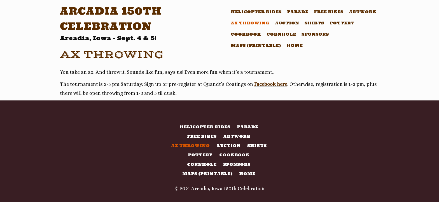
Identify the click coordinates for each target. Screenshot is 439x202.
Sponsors (315, 34)
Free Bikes (328, 11)
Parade (297, 11)
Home (294, 45)
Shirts (314, 23)
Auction (287, 23)
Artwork (362, 11)
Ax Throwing (250, 23)
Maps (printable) (256, 45)
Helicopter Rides (256, 11)
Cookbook (246, 34)
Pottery (342, 23)
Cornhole (281, 34)
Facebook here (270, 84)
